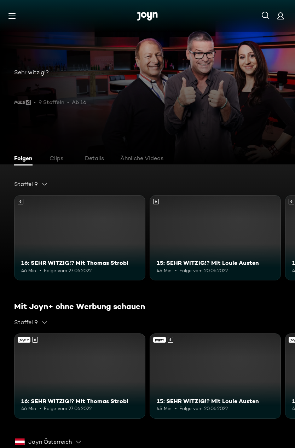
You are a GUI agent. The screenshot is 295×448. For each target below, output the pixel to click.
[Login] (280, 16)
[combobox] (31, 184)
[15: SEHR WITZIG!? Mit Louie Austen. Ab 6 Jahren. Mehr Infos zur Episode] (215, 237)
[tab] (25, 159)
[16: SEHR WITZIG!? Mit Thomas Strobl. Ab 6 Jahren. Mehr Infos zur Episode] (79, 237)
